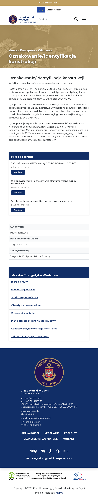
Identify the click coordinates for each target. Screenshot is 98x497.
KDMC (59, 492)
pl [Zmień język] (64, 451)
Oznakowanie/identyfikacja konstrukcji (34, 328)
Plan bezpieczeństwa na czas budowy (33, 320)
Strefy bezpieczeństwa (24, 297)
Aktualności (30, 433)
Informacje (51, 433)
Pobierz (18, 172)
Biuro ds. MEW (19, 281)
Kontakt (69, 438)
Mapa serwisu (64, 458)
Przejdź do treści (49, 3)
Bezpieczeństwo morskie (41, 438)
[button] (33, 451)
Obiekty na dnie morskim (26, 305)
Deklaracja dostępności (40, 458)
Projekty (70, 433)
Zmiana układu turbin (23, 313)
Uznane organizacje (23, 289)
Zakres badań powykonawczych (30, 336)
